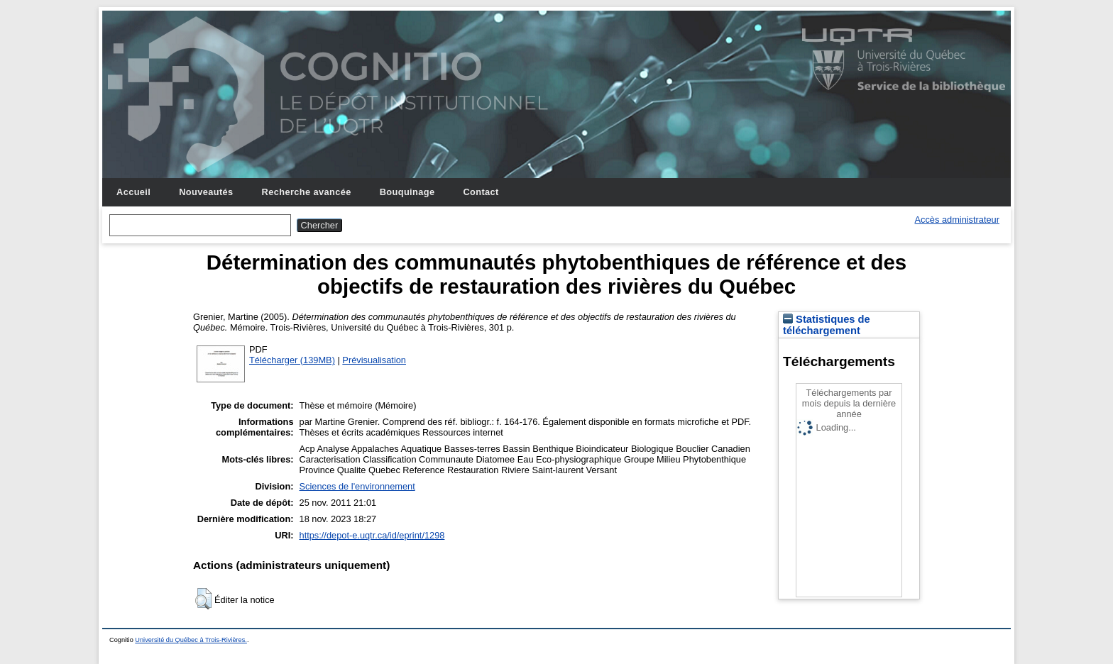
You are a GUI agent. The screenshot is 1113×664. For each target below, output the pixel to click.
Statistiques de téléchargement (826, 325)
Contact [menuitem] (480, 192)
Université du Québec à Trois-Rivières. (191, 639)
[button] (203, 598)
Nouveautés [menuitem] (206, 192)
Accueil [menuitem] (133, 192)
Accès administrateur (957, 219)
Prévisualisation (374, 360)
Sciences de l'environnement (357, 486)
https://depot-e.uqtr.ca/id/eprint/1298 (372, 535)
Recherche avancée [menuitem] (306, 192)
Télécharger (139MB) (292, 360)
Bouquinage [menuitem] (407, 192)
